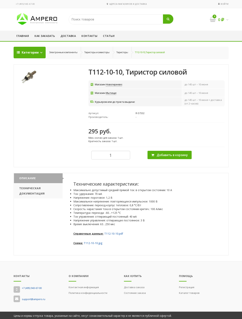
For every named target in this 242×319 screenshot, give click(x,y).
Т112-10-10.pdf (113, 233)
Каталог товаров (189, 292)
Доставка (68, 36)
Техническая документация (32, 189)
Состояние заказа (135, 292)
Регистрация (186, 286)
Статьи (108, 36)
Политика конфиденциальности (88, 292)
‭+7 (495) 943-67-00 (25, 3)
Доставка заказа (134, 286)
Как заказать (45, 36)
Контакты (89, 36)
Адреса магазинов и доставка (127, 3)
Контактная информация (84, 286)
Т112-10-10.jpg (93, 242)
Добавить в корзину (169, 154)
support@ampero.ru (33, 298)
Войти (225, 3)
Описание (27, 177)
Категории (28, 52)
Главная (22, 36)
